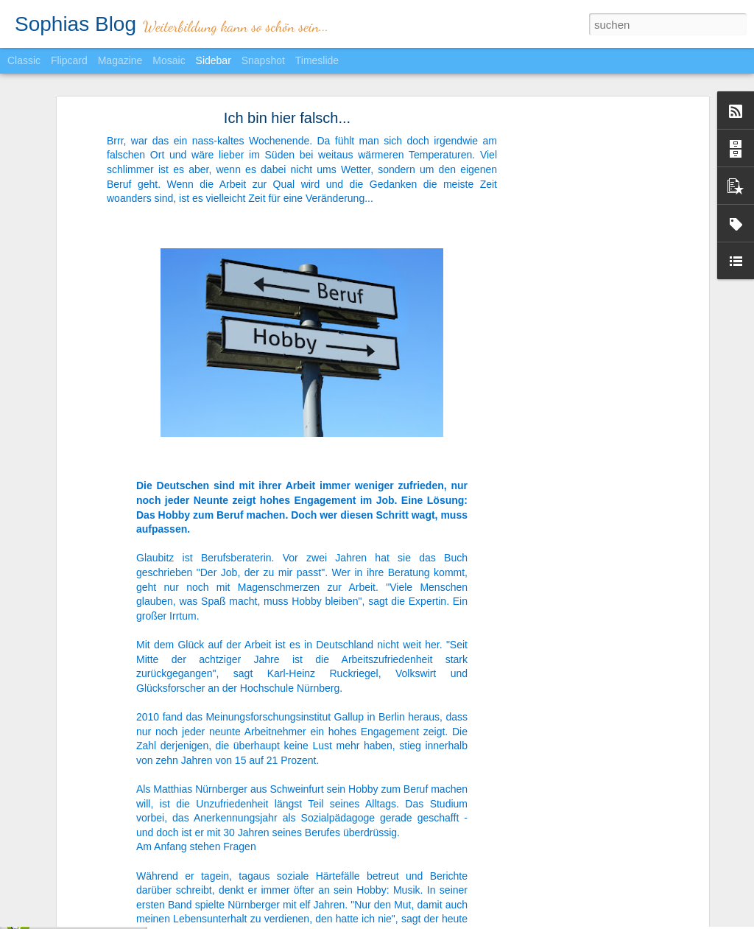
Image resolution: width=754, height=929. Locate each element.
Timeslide (317, 60)
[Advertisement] (578, 289)
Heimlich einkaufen (73, 885)
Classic (23, 60)
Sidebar (213, 60)
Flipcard (69, 60)
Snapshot (263, 60)
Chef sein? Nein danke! (82, 919)
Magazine (120, 60)
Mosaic (168, 60)
